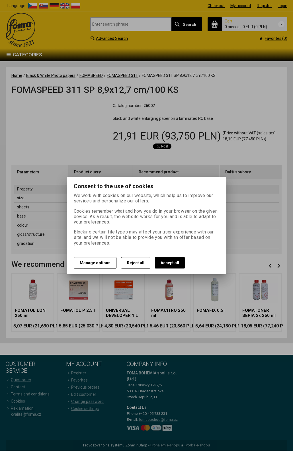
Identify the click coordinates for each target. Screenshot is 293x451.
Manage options (95, 263)
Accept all (170, 263)
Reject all (135, 263)
